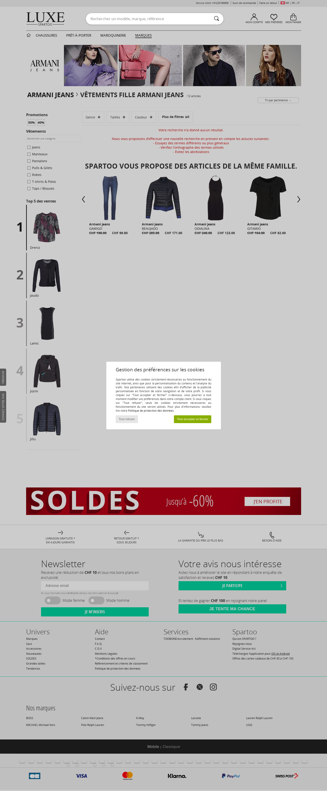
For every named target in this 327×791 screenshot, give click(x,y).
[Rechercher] (216, 19)
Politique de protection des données (151, 411)
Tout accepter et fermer (192, 419)
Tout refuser (127, 419)
